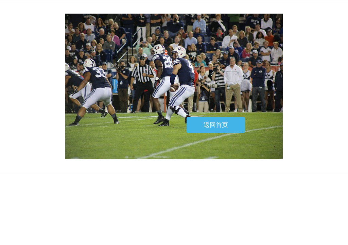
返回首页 (216, 124)
